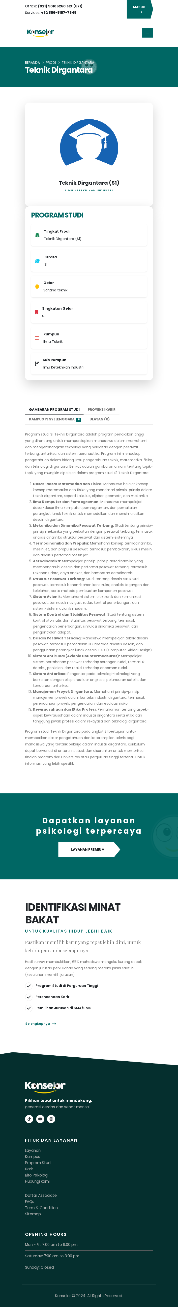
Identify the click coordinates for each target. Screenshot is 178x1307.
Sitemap (33, 1214)
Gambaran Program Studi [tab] (54, 409)
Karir (29, 1169)
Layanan (33, 1150)
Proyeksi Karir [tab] (102, 409)
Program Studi (38, 1162)
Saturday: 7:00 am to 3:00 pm (52, 1256)
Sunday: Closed (39, 1267)
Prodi (51, 62)
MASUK (140, 9)
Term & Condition (41, 1207)
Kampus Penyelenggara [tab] (55, 419)
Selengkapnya (40, 1024)
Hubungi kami (37, 1181)
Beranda (32, 62)
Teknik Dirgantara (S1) (89, 182)
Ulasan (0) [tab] (99, 419)
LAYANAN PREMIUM (89, 849)
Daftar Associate (41, 1195)
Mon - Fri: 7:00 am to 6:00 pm (51, 1244)
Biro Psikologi (36, 1175)
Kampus (32, 1156)
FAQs (29, 1201)
